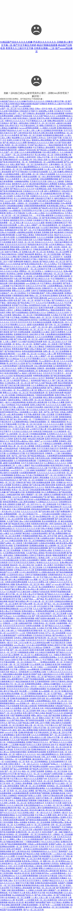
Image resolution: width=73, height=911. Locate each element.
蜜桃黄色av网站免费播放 (42, 140)
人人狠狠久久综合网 (47, 128)
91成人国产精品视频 (22, 279)
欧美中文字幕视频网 (11, 218)
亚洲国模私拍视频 (33, 492)
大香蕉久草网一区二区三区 (33, 400)
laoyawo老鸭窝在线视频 (28, 128)
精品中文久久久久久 (62, 235)
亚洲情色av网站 (45, 550)
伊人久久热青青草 (11, 135)
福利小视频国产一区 (29, 495)
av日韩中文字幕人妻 (38, 429)
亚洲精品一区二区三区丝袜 (31, 567)
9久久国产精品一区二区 (25, 516)
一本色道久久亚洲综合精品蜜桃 (35, 849)
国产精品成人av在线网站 (47, 150)
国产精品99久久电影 (52, 677)
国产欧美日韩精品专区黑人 (53, 218)
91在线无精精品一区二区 (29, 577)
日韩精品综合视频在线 (25, 337)
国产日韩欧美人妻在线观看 (34, 113)
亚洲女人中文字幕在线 (15, 213)
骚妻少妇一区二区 (50, 861)
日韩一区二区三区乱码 (60, 747)
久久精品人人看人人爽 (46, 354)
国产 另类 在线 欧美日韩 (42, 616)
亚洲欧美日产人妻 (48, 837)
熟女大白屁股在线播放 (40, 465)
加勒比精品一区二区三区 (53, 274)
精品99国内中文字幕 (31, 538)
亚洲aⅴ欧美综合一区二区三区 (28, 584)
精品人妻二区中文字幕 (48, 536)
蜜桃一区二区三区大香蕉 (31, 859)
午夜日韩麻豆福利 (30, 543)
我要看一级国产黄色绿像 (50, 560)
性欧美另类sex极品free (19, 441)
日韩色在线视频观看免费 (55, 708)
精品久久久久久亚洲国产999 (35, 779)
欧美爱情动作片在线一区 (39, 305)
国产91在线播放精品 (20, 312)
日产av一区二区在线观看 (55, 633)
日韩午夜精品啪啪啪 (16, 283)
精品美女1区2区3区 (14, 538)
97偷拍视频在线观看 (41, 315)
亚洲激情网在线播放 (33, 684)
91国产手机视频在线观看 (34, 679)
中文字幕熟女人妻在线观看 (21, 888)
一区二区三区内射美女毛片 (23, 155)
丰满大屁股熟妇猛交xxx (33, 805)
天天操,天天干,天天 (46, 847)
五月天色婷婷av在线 (20, 766)
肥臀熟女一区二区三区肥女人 (31, 271)
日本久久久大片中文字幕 (36, 286)
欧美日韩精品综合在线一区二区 (46, 281)
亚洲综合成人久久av (37, 312)
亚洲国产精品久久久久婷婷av (18, 781)
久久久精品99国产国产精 (62, 609)
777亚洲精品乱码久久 (41, 419)
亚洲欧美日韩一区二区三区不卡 (28, 832)
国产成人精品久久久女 (40, 279)
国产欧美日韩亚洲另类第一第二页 (14, 162)
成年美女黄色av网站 (64, 543)
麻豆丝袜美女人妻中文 (41, 759)
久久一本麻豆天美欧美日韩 (60, 655)
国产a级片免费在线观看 (60, 276)
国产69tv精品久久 (59, 635)
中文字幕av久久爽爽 (56, 402)
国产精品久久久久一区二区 (28, 774)
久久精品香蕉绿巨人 (29, 558)
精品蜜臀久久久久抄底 (21, 138)
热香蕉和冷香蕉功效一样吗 (42, 524)
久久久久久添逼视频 (45, 237)
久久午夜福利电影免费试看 (25, 461)
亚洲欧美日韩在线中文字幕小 (26, 259)
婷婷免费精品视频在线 (9, 609)
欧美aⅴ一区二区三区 (20, 490)
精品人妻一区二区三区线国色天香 (34, 878)
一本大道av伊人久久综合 (10, 512)
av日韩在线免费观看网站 (22, 526)
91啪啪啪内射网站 (21, 181)
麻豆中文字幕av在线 (34, 907)
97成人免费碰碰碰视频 (21, 509)
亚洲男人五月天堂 (30, 847)
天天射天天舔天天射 (24, 240)
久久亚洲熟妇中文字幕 (61, 269)
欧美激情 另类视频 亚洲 (43, 232)
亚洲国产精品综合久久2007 (11, 130)
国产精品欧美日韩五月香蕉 (19, 524)
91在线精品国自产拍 (38, 497)
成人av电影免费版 (53, 698)
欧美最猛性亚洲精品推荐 (53, 135)
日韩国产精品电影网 (25, 254)
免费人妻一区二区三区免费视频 (56, 351)
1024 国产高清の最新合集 (36, 298)
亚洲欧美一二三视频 (51, 647)
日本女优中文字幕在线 (48, 876)
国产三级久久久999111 (28, 378)
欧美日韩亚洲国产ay (12, 373)
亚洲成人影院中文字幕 (56, 645)
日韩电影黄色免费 (7, 657)
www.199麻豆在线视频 (13, 541)
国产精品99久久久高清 (17, 747)
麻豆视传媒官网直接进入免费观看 (43, 184)
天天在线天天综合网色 (34, 407)
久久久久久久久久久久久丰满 (49, 473)
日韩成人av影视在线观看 (37, 844)
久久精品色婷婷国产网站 (60, 305)
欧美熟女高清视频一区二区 (15, 694)
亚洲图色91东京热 (33, 288)
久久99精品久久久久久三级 (36, 468)
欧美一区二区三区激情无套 (46, 900)
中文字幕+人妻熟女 (16, 407)
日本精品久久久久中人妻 (33, 191)
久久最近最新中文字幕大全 (48, 451)
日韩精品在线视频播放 (16, 742)
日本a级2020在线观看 (51, 514)
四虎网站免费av (57, 822)
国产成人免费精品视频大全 (60, 533)
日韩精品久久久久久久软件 (58, 312)
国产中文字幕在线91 (20, 172)
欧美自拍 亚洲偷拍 (50, 295)
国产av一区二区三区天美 (22, 830)
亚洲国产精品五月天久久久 (37, 742)
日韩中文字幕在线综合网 (53, 796)
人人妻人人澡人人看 (39, 898)
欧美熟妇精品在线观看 (23, 376)
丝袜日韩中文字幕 (36, 334)
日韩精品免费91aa (61, 337)
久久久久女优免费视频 (44, 337)
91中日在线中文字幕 (45, 606)
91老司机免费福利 (10, 366)
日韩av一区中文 (41, 109)
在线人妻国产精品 (17, 164)
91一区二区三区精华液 (29, 179)
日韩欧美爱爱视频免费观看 (35, 206)
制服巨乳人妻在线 (31, 262)
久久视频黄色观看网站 (15, 907)
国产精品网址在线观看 (38, 766)
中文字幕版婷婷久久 (59, 279)
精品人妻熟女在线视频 (52, 397)
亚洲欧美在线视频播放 (33, 274)
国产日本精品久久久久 (61, 300)
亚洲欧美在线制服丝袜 (19, 698)
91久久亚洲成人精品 (25, 109)
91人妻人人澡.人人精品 (35, 213)
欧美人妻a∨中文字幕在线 (14, 356)
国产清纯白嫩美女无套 (15, 492)
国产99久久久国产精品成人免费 (44, 383)
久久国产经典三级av (15, 521)
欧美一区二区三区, (59, 701)
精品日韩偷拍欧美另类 (58, 145)
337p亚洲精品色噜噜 (11, 174)
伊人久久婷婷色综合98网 (24, 198)
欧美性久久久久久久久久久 (48, 563)
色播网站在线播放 (24, 147)
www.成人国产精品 (62, 584)
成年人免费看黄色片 (52, 191)
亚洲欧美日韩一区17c (61, 322)
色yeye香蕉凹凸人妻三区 (49, 361)
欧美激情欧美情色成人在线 (33, 885)
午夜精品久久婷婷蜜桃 (52, 444)
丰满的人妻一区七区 (63, 167)
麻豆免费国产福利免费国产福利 (38, 902)
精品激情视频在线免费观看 (58, 640)
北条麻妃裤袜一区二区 (29, 718)
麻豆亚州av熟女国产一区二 (11, 113)
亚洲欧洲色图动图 (7, 235)
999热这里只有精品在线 (42, 431)
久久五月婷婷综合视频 (25, 815)
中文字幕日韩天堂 (17, 286)
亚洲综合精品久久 (7, 529)
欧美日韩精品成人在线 (52, 266)
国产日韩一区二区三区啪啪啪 (57, 325)
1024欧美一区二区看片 (44, 565)
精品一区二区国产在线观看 (33, 771)
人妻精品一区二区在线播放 (27, 203)
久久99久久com (47, 167)
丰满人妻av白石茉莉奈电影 (14, 444)
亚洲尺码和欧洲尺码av (9, 412)
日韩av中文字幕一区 (45, 157)
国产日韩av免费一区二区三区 (26, 339)
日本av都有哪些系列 (14, 679)
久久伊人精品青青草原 (52, 211)
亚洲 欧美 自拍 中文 (50, 745)
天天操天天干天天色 (62, 111)
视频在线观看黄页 (57, 310)
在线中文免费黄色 (58, 332)
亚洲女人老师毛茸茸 (27, 157)
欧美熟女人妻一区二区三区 (57, 541)
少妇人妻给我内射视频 (50, 177)
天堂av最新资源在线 (55, 429)
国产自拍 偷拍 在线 (31, 228)
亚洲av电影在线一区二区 (55, 885)
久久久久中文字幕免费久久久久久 (49, 303)
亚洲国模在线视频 (36, 546)
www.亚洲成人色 (25, 160)
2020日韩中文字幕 (56, 427)
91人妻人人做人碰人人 (32, 660)
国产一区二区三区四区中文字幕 (58, 475)
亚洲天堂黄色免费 (46, 308)
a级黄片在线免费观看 (35, 325)
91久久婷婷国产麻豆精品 (20, 533)
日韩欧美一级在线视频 (46, 368)
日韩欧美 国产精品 (23, 482)
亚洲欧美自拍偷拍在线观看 (60, 385)
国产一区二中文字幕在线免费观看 (37, 230)
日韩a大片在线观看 (47, 174)
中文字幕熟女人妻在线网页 (44, 147)
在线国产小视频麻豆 (12, 798)
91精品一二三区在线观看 (47, 667)
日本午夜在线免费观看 (55, 113)
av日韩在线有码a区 (62, 308)
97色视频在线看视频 (37, 434)
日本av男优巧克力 (11, 126)
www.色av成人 (19, 645)
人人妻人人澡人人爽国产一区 (29, 225)
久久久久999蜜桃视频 (40, 735)
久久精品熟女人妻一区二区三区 (17, 383)
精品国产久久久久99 (54, 713)
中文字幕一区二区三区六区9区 (29, 424)
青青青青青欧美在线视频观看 (12, 388)
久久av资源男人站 (36, 664)
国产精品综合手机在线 (25, 458)
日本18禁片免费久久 (50, 152)
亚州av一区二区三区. (24, 344)
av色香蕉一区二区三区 (17, 803)
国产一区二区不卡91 (30, 504)
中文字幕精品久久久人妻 (36, 121)
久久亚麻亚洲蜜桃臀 (45, 519)
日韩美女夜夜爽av (61, 155)
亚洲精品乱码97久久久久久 (33, 487)
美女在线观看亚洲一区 (51, 225)
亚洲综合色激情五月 (35, 803)
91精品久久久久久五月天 (59, 582)
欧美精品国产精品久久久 (41, 380)
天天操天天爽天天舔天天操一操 (15, 410)
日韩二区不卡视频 (42, 723)
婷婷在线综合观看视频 (40, 509)
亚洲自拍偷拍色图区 (8, 371)
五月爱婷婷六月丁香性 (60, 856)
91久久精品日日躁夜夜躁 (54, 480)
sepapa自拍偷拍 (6, 478)
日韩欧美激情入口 (44, 800)
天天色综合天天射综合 (42, 635)
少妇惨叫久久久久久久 (39, 196)
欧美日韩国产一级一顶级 (52, 832)
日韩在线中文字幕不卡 (28, 111)
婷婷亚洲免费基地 (10, 502)
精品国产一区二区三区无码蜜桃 (25, 208)
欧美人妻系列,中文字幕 (35, 893)
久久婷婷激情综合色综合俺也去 (34, 696)
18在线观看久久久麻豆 (40, 332)
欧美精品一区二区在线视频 (31, 397)
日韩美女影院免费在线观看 (16, 582)
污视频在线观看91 (21, 555)
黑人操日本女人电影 (8, 118)
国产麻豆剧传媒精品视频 (60, 376)
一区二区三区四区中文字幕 (40, 269)
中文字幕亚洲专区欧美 (35, 453)
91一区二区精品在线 (47, 504)
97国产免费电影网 (15, 262)
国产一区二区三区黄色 (9, 604)
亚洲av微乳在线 (30, 519)
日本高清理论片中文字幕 (31, 211)
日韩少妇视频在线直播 (41, 482)
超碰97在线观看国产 (38, 470)
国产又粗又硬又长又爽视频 (45, 201)
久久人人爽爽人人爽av (12, 839)
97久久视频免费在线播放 (49, 203)
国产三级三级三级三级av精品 (16, 810)
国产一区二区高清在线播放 (29, 817)
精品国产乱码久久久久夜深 (30, 745)
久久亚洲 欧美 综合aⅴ (15, 575)
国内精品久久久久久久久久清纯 (40, 143)
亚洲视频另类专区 (21, 334)
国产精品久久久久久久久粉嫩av (57, 594)
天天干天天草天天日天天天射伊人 (22, 563)
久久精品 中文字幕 (21, 196)
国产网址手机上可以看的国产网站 (49, 791)
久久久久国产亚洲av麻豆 (14, 186)
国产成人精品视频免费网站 (27, 657)
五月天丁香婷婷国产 (46, 378)
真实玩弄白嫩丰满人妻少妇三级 (30, 436)
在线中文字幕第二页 (12, 252)
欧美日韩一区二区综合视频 (37, 427)
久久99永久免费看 (50, 441)
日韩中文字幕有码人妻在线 (40, 555)
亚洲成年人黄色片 (7, 308)
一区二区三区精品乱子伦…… (24, 215)
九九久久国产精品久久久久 (44, 116)
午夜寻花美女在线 (42, 458)
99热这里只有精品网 (35, 439)
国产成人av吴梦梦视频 (19, 769)
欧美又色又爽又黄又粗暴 (43, 133)
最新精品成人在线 (65, 150)
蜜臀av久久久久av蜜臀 (21, 291)
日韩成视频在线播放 (14, 206)
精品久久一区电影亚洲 (19, 672)
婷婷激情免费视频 (7, 249)
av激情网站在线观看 (24, 232)
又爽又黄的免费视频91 (15, 890)
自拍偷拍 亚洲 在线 (37, 698)
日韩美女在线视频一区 (31, 177)
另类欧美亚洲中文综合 (44, 235)
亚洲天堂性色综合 (52, 439)
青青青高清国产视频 (20, 349)
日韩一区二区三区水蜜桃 (10, 536)
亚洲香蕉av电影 (9, 203)
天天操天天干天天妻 (49, 417)
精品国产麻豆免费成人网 (14, 589)
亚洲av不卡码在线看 (61, 628)
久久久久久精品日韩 (14, 805)
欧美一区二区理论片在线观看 (60, 109)
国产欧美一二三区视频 (51, 905)
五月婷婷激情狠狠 (64, 126)
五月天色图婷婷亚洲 (12, 757)
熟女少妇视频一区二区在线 (21, 276)
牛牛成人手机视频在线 (35, 475)
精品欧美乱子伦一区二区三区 (12, 684)
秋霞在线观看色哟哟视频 (32, 351)
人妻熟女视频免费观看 (23, 281)
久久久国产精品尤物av (15, 720)
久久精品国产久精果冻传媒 (51, 774)
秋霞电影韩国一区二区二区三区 (30, 329)
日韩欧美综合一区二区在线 (44, 623)
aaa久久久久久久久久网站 (58, 298)
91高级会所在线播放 (57, 359)
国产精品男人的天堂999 (48, 208)
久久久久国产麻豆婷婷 (42, 609)
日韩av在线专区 (28, 798)
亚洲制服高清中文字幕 (13, 230)
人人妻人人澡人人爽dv (33, 266)
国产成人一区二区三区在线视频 (57, 604)
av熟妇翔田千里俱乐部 (42, 830)
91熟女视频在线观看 (12, 177)
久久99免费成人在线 (37, 672)
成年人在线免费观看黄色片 (59, 327)
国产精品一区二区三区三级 (44, 888)
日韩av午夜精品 (35, 349)
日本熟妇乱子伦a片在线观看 (17, 405)
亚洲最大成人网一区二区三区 (34, 252)
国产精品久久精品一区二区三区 (52, 262)
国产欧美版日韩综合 (12, 351)
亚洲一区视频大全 (25, 201)
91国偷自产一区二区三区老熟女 (13, 293)
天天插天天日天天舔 (38, 181)
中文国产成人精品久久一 (37, 145)
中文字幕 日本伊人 (7, 800)
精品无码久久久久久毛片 (13, 346)
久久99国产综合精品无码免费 (30, 342)
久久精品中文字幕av (57, 820)
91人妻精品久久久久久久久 (55, 463)
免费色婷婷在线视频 (12, 861)
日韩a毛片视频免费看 (42, 783)
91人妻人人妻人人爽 (31, 130)
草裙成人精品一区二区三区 (40, 317)
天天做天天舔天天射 (49, 621)
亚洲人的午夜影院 (13, 849)
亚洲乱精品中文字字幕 (48, 371)
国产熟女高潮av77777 (26, 303)
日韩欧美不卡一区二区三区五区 (42, 123)
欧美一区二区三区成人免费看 (22, 791)
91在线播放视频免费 (27, 473)
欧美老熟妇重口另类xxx (56, 206)
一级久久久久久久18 (38, 703)
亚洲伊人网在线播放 (11, 397)
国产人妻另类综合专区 (23, 133)
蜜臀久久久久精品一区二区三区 (15, 393)
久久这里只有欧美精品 (9, 111)
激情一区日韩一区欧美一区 (37, 247)
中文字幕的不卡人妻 (17, 893)
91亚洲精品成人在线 (43, 189)
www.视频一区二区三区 (27, 354)
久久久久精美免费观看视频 (30, 152)
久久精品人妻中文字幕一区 (61, 509)
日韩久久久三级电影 (55, 181)
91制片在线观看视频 (32, 521)
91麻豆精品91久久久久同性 (53, 674)
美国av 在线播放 (18, 288)
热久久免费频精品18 (49, 492)
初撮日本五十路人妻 (47, 259)
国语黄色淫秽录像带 (14, 686)
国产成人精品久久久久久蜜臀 (15, 143)
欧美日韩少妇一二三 (34, 444)
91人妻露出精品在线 (47, 572)
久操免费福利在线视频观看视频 (58, 334)
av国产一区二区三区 (8, 109)
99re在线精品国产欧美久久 (58, 689)
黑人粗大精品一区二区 (44, 155)
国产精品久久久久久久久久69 (22, 189)
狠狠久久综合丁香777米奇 (49, 718)
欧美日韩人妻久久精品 (15, 194)
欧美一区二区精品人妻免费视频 (19, 783)
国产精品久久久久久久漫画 (14, 640)
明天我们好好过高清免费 (55, 553)
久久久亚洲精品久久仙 (22, 616)
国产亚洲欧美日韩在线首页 (17, 269)
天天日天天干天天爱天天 (53, 373)
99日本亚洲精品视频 (54, 893)
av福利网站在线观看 (54, 162)
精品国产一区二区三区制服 (27, 868)
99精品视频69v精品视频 (12, 674)
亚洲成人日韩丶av (46, 558)
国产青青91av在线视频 (35, 776)
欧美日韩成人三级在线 (26, 118)
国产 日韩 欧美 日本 (51, 349)
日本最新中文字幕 (40, 220)
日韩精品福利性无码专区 (27, 320)
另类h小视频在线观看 (9, 167)
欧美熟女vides (19, 475)
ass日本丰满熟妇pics (57, 245)
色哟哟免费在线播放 (41, 376)
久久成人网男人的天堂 (58, 898)
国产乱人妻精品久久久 (56, 388)
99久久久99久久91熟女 (9, 271)
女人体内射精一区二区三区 (59, 160)
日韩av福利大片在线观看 (61, 723)
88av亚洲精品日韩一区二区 (47, 516)
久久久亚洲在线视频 (63, 611)
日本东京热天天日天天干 (13, 507)
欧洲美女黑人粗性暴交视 (37, 402)
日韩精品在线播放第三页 (27, 371)
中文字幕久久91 (54, 468)
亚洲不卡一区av (12, 567)
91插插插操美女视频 (20, 295)
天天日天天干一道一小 (57, 779)
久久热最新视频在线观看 (26, 237)
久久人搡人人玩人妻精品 (34, 346)
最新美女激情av (14, 400)
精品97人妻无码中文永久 (32, 373)
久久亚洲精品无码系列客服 (51, 130)
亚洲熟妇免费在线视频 (45, 611)
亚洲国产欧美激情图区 (41, 856)
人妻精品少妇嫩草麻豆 (9, 128)
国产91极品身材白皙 (53, 507)
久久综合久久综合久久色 (39, 410)
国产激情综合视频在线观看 (37, 820)
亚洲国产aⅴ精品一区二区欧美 (45, 344)
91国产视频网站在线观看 (20, 715)
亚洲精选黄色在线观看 (36, 752)
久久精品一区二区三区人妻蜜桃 (57, 805)
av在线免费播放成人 (64, 116)
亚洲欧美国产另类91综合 (55, 650)
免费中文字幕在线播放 (26, 368)
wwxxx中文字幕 (10, 201)
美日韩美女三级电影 (14, 274)
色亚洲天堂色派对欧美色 (13, 531)
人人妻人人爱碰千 (10, 342)
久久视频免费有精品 (20, 422)
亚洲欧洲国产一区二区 (9, 378)
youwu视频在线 (14, 211)
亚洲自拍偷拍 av (28, 611)
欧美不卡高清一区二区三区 (23, 242)
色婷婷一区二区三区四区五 (15, 145)
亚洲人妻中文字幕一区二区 (11, 594)
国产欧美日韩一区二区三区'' (14, 298)
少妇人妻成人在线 (40, 160)
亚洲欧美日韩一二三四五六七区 (53, 854)
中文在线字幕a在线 (23, 856)
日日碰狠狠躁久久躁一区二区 (52, 669)
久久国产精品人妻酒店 (25, 235)
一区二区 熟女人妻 (15, 223)
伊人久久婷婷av (55, 220)
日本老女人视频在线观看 (24, 638)
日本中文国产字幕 (54, 138)
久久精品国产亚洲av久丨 (20, 380)
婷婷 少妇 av (42, 711)
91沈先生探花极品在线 (9, 560)
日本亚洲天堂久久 (7, 827)
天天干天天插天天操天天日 (27, 308)
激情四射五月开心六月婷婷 (21, 220)
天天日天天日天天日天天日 (15, 245)
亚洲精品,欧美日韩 (52, 664)
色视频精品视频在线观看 (33, 169)
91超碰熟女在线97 (63, 368)
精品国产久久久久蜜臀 (9, 572)
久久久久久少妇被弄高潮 (61, 526)
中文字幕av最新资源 (45, 215)
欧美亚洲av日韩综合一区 (32, 861)
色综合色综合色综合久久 (62, 189)
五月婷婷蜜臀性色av (41, 310)
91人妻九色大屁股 (7, 237)
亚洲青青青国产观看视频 (39, 793)
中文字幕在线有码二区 (29, 126)
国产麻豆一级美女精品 (19, 123)
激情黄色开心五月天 (20, 184)
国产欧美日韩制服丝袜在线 (11, 191)
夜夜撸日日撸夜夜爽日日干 (56, 223)
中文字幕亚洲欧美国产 (36, 293)
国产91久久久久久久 (8, 813)
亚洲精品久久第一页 (34, 194)
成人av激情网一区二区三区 (56, 546)
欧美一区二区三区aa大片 (49, 630)
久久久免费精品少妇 (39, 385)
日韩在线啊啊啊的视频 (48, 179)
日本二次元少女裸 (21, 643)
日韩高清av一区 (10, 759)
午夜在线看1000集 (52, 776)
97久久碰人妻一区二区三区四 (41, 601)
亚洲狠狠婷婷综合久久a (51, 808)
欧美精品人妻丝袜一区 (13, 417)
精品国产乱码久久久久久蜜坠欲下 (29, 827)
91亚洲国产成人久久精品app (30, 647)
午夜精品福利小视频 (27, 448)
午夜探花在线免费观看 (44, 395)
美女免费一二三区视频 (28, 691)
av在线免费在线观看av (48, 657)
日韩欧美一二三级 (52, 453)
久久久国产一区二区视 (9, 152)
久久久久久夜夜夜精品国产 (33, 839)
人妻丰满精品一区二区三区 (60, 164)
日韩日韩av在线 (62, 147)
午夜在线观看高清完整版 (27, 630)
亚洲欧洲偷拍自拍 (64, 128)
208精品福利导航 (13, 495)
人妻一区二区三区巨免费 (18, 664)
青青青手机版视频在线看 (60, 592)
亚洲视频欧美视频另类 (22, 478)
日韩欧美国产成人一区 (30, 597)
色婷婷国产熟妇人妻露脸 (36, 186)
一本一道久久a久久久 (30, 764)
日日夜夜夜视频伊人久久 (10, 696)
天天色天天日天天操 (22, 749)
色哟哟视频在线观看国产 (39, 740)
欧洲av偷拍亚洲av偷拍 (63, 570)
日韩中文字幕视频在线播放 (42, 291)
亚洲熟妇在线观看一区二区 (51, 662)
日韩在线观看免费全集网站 (40, 490)
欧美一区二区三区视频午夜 (25, 451)
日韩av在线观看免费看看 (58, 711)
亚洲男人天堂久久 (38, 138)
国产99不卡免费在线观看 (20, 332)
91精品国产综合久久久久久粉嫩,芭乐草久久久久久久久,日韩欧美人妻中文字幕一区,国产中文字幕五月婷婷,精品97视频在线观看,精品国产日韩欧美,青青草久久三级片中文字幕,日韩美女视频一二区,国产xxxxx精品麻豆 (36, 103)
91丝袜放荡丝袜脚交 (39, 533)
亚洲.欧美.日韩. (60, 524)
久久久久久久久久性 (29, 512)
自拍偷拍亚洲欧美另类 (52, 194)
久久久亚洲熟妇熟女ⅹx (54, 213)
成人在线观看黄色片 (59, 356)
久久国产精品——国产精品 (33, 599)
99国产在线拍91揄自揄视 (45, 618)
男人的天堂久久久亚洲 (15, 363)
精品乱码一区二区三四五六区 (57, 400)
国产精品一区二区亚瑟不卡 (51, 257)
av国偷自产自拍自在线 (23, 116)
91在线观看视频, (25, 759)
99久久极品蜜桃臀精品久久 (29, 167)
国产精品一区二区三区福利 (31, 135)
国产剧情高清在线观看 (35, 720)
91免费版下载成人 (54, 186)
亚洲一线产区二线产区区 (49, 412)
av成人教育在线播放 (14, 414)
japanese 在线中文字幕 (13, 660)
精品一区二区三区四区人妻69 (29, 808)
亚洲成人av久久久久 (22, 327)
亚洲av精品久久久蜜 (37, 737)
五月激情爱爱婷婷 (60, 366)
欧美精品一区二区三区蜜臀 (58, 252)
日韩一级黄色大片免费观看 (59, 470)
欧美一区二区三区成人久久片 (55, 342)
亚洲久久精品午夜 (37, 405)
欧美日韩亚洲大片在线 (60, 465)
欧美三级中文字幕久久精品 (34, 713)
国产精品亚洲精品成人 (36, 456)
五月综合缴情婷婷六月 (58, 762)
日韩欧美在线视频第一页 (43, 249)
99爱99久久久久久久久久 (15, 121)
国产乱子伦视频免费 (34, 363)
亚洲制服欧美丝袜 (58, 793)
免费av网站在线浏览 (55, 121)
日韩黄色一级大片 (60, 813)
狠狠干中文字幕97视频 (25, 883)
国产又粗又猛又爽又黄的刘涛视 (17, 385)
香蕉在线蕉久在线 (17, 247)
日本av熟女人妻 (32, 589)
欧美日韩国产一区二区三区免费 (53, 614)
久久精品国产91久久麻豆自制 (18, 592)
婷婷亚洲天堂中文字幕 (12, 599)
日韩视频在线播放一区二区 (38, 694)
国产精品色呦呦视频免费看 (15, 844)
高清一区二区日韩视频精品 (35, 541)
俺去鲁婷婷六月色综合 (63, 232)
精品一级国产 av (35, 441)
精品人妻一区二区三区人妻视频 (21, 446)
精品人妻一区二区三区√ (34, 725)
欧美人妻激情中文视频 (12, 504)
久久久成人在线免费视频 (36, 645)
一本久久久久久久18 (45, 686)
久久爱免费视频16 (7, 735)
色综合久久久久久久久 (44, 242)
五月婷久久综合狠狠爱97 (34, 507)
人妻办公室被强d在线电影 (35, 388)
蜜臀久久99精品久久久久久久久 (51, 868)
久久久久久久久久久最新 (34, 223)
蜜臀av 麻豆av (36, 715)
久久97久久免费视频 (20, 497)
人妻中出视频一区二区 (29, 174)
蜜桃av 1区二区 (35, 295)
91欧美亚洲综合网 (25, 366)
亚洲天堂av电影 (43, 118)
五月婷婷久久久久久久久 (57, 434)
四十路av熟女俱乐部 (12, 487)
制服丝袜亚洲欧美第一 (15, 842)
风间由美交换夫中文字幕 (37, 245)
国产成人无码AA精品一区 (30, 218)
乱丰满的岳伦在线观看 (38, 172)
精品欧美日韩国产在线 (32, 674)
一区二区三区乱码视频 (12, 885)
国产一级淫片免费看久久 (62, 230)
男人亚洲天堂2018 (52, 599)
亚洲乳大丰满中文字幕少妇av (19, 140)
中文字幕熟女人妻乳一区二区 (55, 660)
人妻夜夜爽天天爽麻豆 (62, 798)
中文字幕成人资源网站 (19, 317)
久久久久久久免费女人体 (60, 478)
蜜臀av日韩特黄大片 (47, 126)
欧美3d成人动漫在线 (28, 706)
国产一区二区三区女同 (19, 650)
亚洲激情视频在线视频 (44, 570)
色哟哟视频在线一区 (37, 162)
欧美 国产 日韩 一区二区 (23, 300)
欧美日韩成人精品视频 (15, 776)
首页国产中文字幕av (42, 300)
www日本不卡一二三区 (19, 470)
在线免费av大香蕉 (46, 111)
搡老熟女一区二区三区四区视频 (48, 254)
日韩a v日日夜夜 (47, 414)
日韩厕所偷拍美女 (15, 228)
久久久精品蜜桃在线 (54, 788)
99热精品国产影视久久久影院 (29, 796)
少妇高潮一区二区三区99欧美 (12, 725)
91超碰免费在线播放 (59, 419)
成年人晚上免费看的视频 (18, 580)
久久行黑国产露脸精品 (42, 240)
